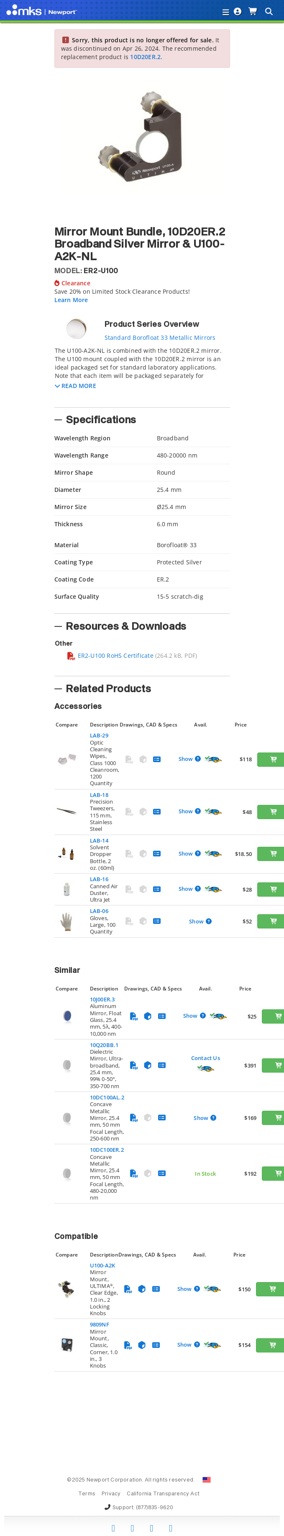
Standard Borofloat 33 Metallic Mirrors (160, 337)
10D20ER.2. (146, 57)
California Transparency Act (163, 1494)
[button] (75, 386)
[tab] (142, 374)
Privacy (111, 1494)
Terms (86, 1494)
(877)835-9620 (155, 1507)
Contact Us (205, 1058)
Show (186, 759)
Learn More (71, 300)
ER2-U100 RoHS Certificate (110, 655)
